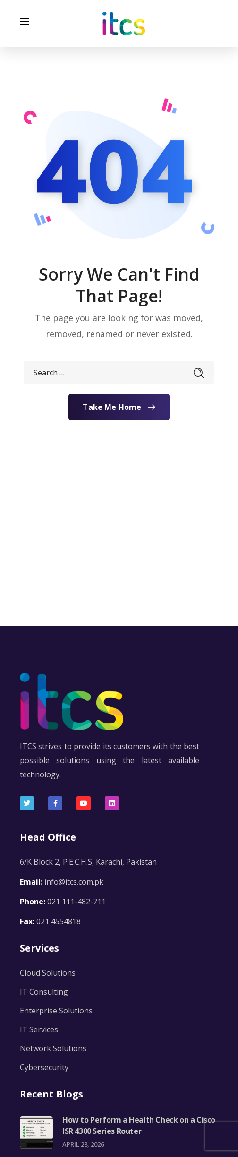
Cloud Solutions (48, 973)
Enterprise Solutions (56, 1010)
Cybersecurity (44, 1067)
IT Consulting (44, 992)
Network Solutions (53, 1048)
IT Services (39, 1029)
